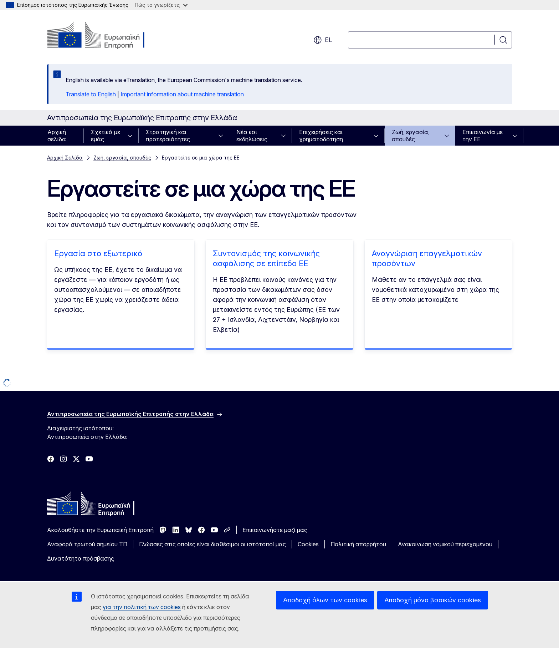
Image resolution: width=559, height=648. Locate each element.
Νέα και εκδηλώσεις (251, 135)
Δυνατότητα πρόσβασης (80, 558)
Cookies (308, 544)
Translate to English (91, 94)
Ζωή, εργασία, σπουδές (411, 135)
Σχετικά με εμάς (105, 135)
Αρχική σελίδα (56, 135)
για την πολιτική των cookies (142, 607)
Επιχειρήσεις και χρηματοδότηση (321, 135)
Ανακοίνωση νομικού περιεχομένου (445, 544)
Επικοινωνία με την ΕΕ (482, 135)
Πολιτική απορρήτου (358, 544)
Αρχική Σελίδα (65, 158)
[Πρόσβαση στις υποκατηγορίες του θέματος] (132, 136)
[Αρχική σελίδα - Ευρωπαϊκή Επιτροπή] (104, 35)
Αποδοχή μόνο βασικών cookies (432, 600)
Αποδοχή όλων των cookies (325, 600)
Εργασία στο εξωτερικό (98, 253)
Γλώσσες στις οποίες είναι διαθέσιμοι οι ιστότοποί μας (212, 544)
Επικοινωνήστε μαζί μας (274, 529)
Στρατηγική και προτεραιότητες (168, 135)
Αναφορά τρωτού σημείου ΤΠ (87, 544)
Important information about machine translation (182, 94)
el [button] (322, 40)
